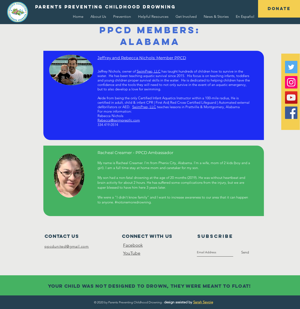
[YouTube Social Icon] (291, 97)
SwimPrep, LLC (149, 71)
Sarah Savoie (203, 302)
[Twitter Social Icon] (291, 67)
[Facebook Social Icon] (291, 113)
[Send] (245, 252)
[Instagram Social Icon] (291, 82)
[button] (279, 9)
